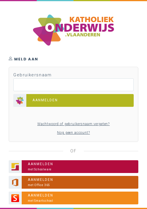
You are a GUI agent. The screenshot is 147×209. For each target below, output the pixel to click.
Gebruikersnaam (32, 75)
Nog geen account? (73, 133)
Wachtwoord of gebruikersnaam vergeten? (73, 124)
